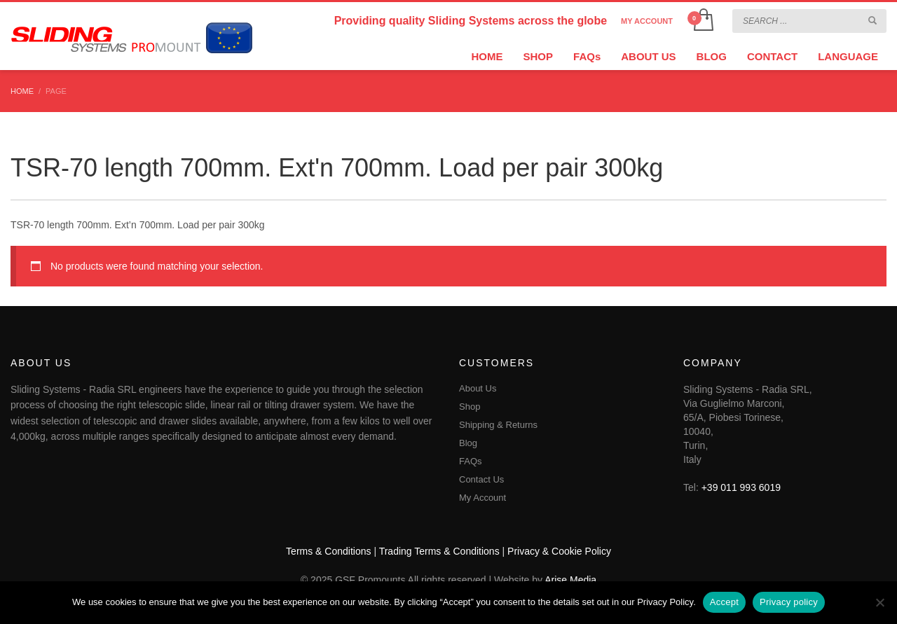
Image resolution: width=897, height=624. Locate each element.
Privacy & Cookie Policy (559, 551)
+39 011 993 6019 (741, 487)
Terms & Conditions (328, 551)
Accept (724, 602)
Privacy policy (789, 602)
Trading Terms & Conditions (439, 551)
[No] (879, 602)
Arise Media (570, 579)
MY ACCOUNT (647, 21)
